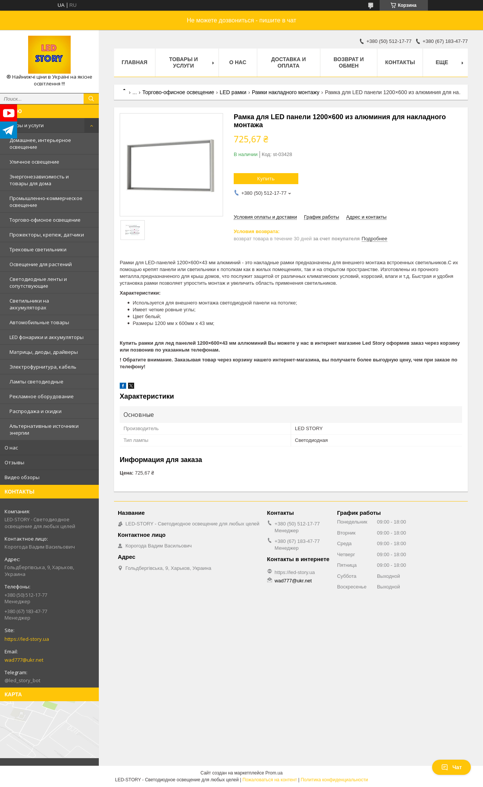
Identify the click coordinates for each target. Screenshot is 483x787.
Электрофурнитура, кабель (43, 366)
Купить (266, 178)
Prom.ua (273, 773)
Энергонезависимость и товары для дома (39, 180)
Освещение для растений (41, 264)
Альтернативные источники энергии (44, 429)
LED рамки (233, 92)
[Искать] (91, 98)
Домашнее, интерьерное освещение (40, 143)
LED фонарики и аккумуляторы (47, 337)
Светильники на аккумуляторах (29, 304)
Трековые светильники (38, 249)
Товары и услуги (24, 125)
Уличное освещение (34, 161)
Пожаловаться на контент (269, 779)
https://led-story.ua (27, 639)
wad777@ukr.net (24, 659)
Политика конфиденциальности (334, 779)
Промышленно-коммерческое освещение (46, 201)
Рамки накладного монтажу (286, 92)
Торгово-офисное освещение (45, 219)
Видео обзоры (22, 477)
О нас (11, 447)
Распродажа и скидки (36, 411)
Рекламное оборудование (42, 396)
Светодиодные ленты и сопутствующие (38, 282)
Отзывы (14, 462)
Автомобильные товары (39, 322)
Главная (134, 62)
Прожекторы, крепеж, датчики (47, 234)
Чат (451, 767)
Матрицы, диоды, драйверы (44, 352)
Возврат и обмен (349, 62)
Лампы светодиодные (36, 381)
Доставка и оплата (288, 62)
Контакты (400, 62)
